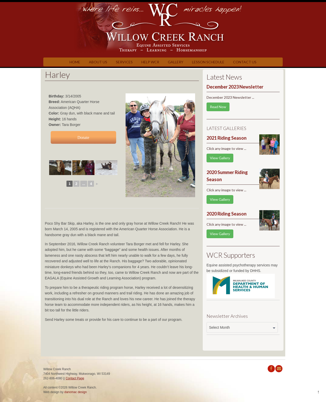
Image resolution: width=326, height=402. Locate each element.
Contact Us (244, 62)
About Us (98, 62)
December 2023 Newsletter (235, 87)
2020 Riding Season (227, 214)
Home (75, 62)
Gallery (175, 62)
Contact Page (75, 378)
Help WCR (150, 62)
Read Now (218, 107)
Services (124, 62)
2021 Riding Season (227, 138)
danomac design (75, 392)
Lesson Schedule (208, 62)
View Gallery (220, 158)
